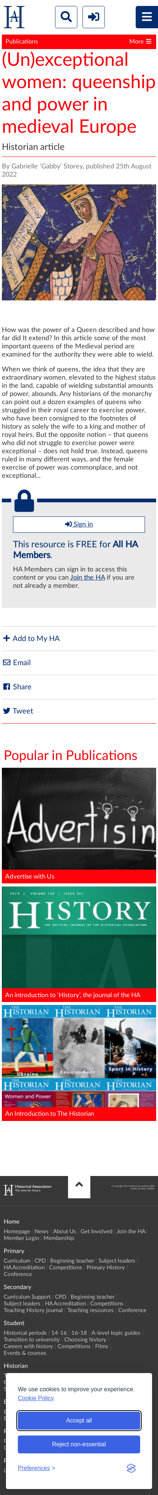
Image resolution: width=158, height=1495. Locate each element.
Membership (58, 1238)
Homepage (17, 1231)
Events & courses (25, 1353)
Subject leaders (117, 1261)
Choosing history (85, 1340)
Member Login (21, 1238)
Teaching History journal (33, 1310)
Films (101, 1346)
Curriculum (17, 1261)
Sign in (79, 524)
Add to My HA (31, 638)
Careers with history (28, 1346)
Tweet (17, 711)
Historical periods (25, 1333)
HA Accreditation (24, 1267)
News (42, 1231)
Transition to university (32, 1340)
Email (16, 663)
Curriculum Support (27, 1297)
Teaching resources (90, 1310)
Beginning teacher (72, 1261)
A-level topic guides (116, 1333)
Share (17, 687)
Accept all (79, 1420)
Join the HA (87, 577)
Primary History (106, 1267)
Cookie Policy (36, 1398)
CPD (40, 1261)
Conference (18, 1274)
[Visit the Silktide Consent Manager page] (131, 1468)
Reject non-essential (79, 1444)
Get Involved (96, 1231)
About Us (64, 1231)
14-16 (59, 1333)
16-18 (79, 1333)
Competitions (65, 1267)
